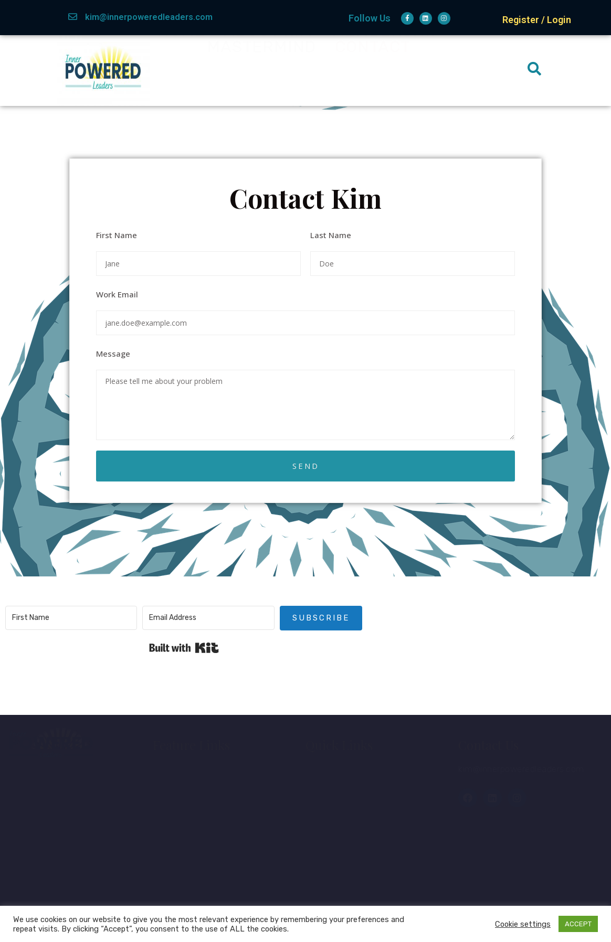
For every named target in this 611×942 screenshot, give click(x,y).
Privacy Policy (193, 894)
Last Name (330, 235)
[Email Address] (208, 618)
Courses (333, 797)
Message (113, 353)
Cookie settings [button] (523, 924)
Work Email (117, 294)
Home (181, 54)
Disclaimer (185, 869)
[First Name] (71, 618)
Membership (386, 54)
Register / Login (536, 19)
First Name (116, 235)
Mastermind (261, 70)
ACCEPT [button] (578, 924)
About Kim (268, 54)
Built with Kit (184, 647)
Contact (372, 70)
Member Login (347, 773)
